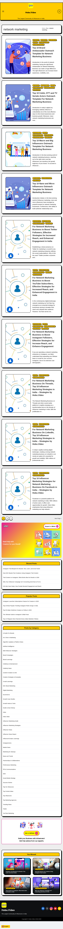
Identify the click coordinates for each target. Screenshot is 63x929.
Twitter (5, 807)
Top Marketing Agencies (36, 276)
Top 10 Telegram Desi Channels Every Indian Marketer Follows (20, 617)
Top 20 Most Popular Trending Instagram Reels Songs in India (20, 604)
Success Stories (7, 781)
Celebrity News (7, 666)
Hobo (4, 710)
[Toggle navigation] (3, 11)
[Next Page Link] (11, 517)
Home (43, 28)
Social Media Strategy (9, 776)
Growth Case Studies (36, 220)
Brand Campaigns (8, 653)
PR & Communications (9, 767)
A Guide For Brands (8, 631)
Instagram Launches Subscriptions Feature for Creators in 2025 (21, 599)
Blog (47, 28)
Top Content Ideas (46, 222)
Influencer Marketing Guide (50, 325)
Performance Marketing (9, 763)
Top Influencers (7, 794)
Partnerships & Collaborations (11, 759)
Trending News (7, 803)
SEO (4, 772)
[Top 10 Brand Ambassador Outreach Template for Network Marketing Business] (18, 56)
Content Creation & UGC (10, 671)
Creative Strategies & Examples (12, 675)
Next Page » (58, 517)
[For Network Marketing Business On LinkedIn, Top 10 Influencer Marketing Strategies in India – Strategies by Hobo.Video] (18, 441)
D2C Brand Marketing (9, 684)
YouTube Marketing (8, 811)
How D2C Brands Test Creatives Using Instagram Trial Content (21, 571)
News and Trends (8, 754)
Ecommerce (6, 693)
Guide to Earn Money (9, 706)
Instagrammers (7, 741)
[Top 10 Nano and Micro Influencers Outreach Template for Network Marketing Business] (18, 194)
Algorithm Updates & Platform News (13, 640)
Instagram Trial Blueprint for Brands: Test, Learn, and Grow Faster (21, 567)
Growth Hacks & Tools (44, 220)
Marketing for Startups (9, 750)
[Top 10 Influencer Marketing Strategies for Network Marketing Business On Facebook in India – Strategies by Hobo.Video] (18, 490)
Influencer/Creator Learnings (11, 737)
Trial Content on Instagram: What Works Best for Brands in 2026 (21, 576)
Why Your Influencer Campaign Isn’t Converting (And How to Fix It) (22, 580)
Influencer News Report (9, 732)
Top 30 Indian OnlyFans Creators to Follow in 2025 (17, 608)
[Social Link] (43, 907)
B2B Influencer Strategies (10, 649)
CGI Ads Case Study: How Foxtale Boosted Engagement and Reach (22, 584)
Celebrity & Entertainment (10, 662)
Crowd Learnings (8, 680)
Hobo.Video (31, 12)
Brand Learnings (7, 658)
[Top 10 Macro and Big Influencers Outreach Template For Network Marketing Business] (18, 151)
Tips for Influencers (36, 89)
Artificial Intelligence (8, 644)
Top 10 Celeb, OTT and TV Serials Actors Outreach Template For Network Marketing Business (44, 98)
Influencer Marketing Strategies (37, 44)
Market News (6, 745)
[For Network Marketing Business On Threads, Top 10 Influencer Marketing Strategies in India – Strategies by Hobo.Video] (18, 392)
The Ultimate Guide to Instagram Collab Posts (16, 613)
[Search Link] (59, 11)
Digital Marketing (7, 688)
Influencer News (7, 728)
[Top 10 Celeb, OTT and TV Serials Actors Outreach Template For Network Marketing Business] (18, 103)
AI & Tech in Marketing (9, 636)
